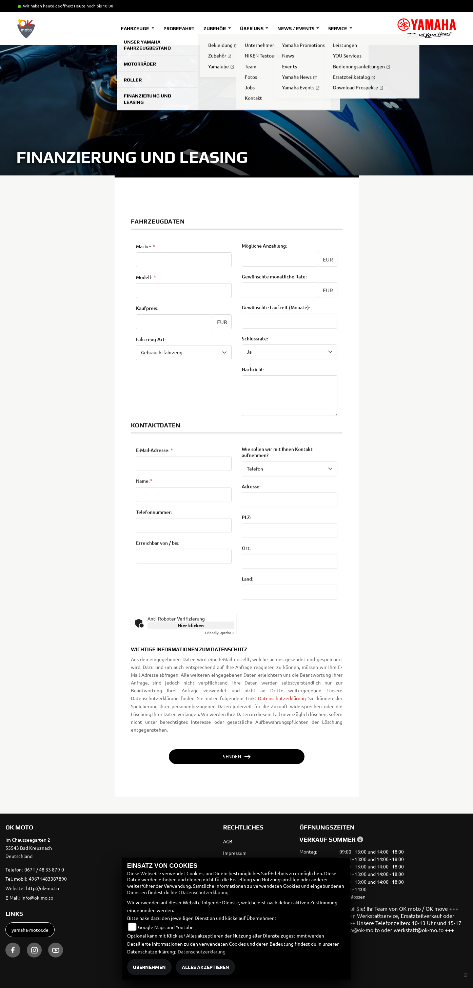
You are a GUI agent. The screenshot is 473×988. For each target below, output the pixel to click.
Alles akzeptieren (205, 967)
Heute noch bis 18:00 (93, 5)
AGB (227, 841)
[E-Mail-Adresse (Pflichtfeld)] (184, 515)
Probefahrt (178, 28)
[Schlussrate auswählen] (289, 352)
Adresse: (251, 538)
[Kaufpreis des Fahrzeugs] (174, 322)
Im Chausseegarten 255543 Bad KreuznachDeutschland (28, 848)
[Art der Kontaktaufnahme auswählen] (289, 520)
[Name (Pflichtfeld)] (184, 546)
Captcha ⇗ (219, 632)
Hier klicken (191, 625)
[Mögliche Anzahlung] (280, 259)
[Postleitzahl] (289, 582)
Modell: (144, 278)
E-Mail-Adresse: (154, 502)
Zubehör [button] (215, 28)
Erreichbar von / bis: (157, 595)
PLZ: (246, 569)
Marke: (143, 247)
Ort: (246, 600)
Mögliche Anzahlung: (264, 246)
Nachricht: (253, 370)
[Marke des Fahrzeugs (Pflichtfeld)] (184, 260)
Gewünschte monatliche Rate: (274, 277)
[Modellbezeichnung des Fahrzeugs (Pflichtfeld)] (184, 291)
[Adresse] (289, 551)
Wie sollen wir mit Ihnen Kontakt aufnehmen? (277, 504)
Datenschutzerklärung (282, 698)
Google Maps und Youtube (166, 927)
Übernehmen (149, 967)
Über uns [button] (252, 28)
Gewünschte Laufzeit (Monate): (276, 308)
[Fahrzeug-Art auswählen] (184, 352)
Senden (232, 756)
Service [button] (338, 28)
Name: (143, 533)
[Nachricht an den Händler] (289, 396)
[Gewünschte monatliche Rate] (280, 290)
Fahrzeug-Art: (151, 340)
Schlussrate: (255, 339)
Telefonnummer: (154, 564)
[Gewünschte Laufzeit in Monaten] (289, 321)
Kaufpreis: (147, 309)
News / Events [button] (296, 28)
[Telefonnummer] (184, 577)
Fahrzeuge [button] (135, 28)
